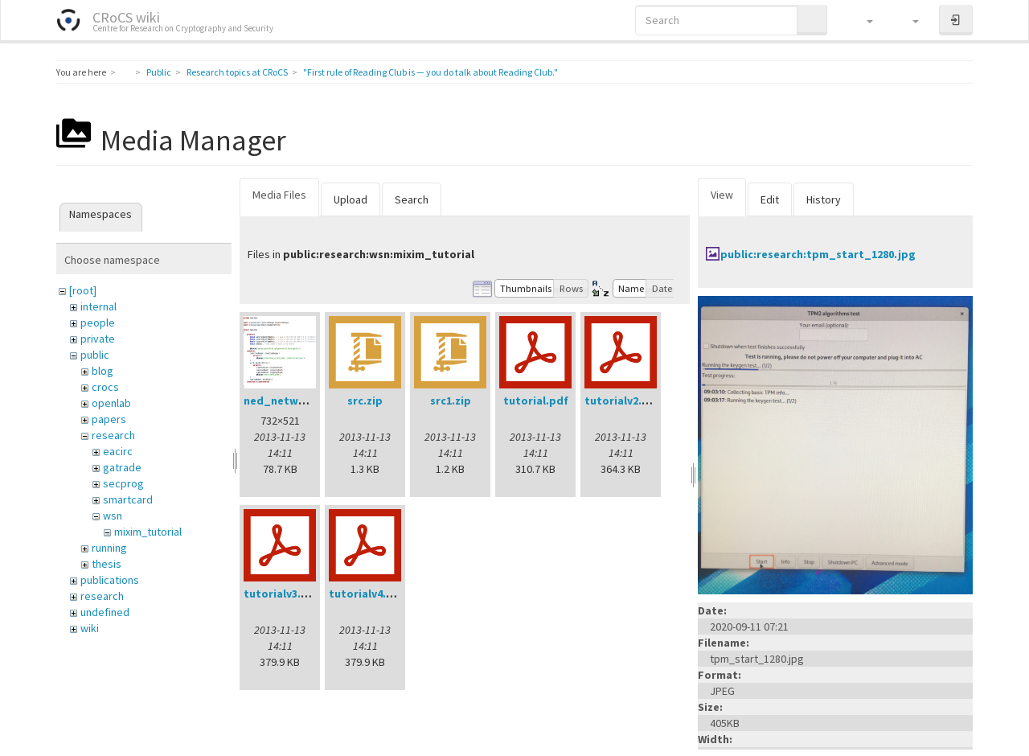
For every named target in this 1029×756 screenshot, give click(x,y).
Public (158, 72)
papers (109, 419)
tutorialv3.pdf (282, 593)
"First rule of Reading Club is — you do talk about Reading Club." (430, 72)
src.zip (365, 400)
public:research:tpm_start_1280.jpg (818, 254)
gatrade (122, 467)
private (97, 338)
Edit (769, 199)
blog (102, 371)
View (722, 194)
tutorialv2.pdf (622, 400)
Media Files (279, 194)
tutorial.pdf (535, 400)
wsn (112, 515)
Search (411, 199)
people (97, 322)
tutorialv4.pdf (367, 593)
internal (98, 306)
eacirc (118, 451)
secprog (123, 483)
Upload (350, 199)
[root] (82, 290)
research (113, 435)
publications (109, 580)
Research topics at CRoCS (237, 72)
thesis (106, 564)
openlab (111, 403)
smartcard (128, 499)
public (94, 354)
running (109, 547)
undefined (104, 612)
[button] (862, 20)
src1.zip (450, 400)
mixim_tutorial (148, 531)
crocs (105, 387)
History (823, 199)
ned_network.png (292, 400)
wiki (89, 628)
